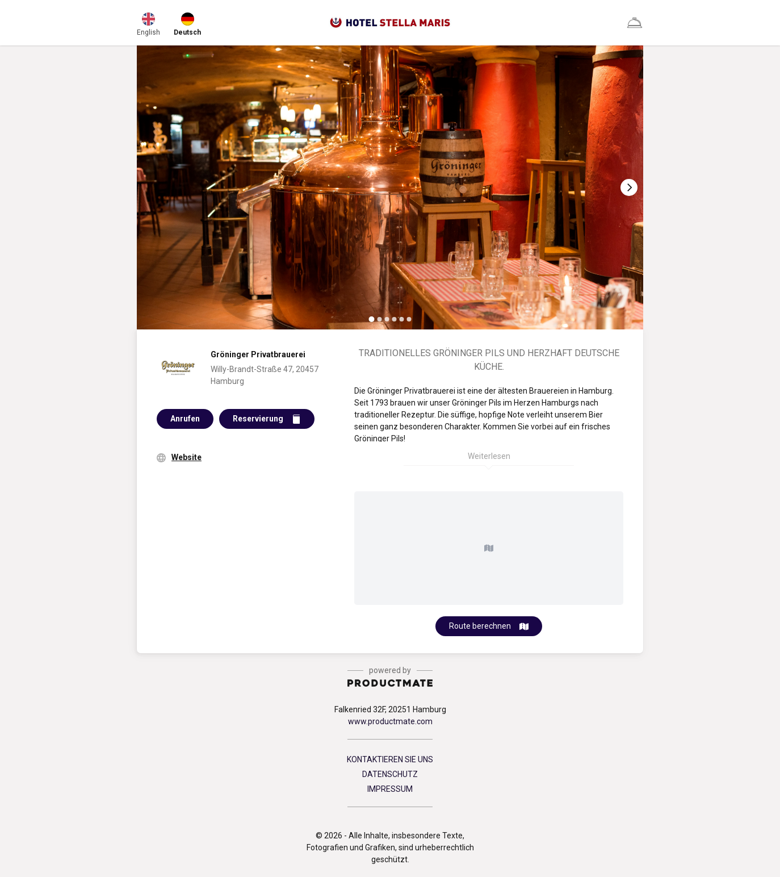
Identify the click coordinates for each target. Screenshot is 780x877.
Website (186, 457)
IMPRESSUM (390, 789)
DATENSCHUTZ (390, 774)
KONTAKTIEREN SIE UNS (390, 759)
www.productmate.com (390, 721)
